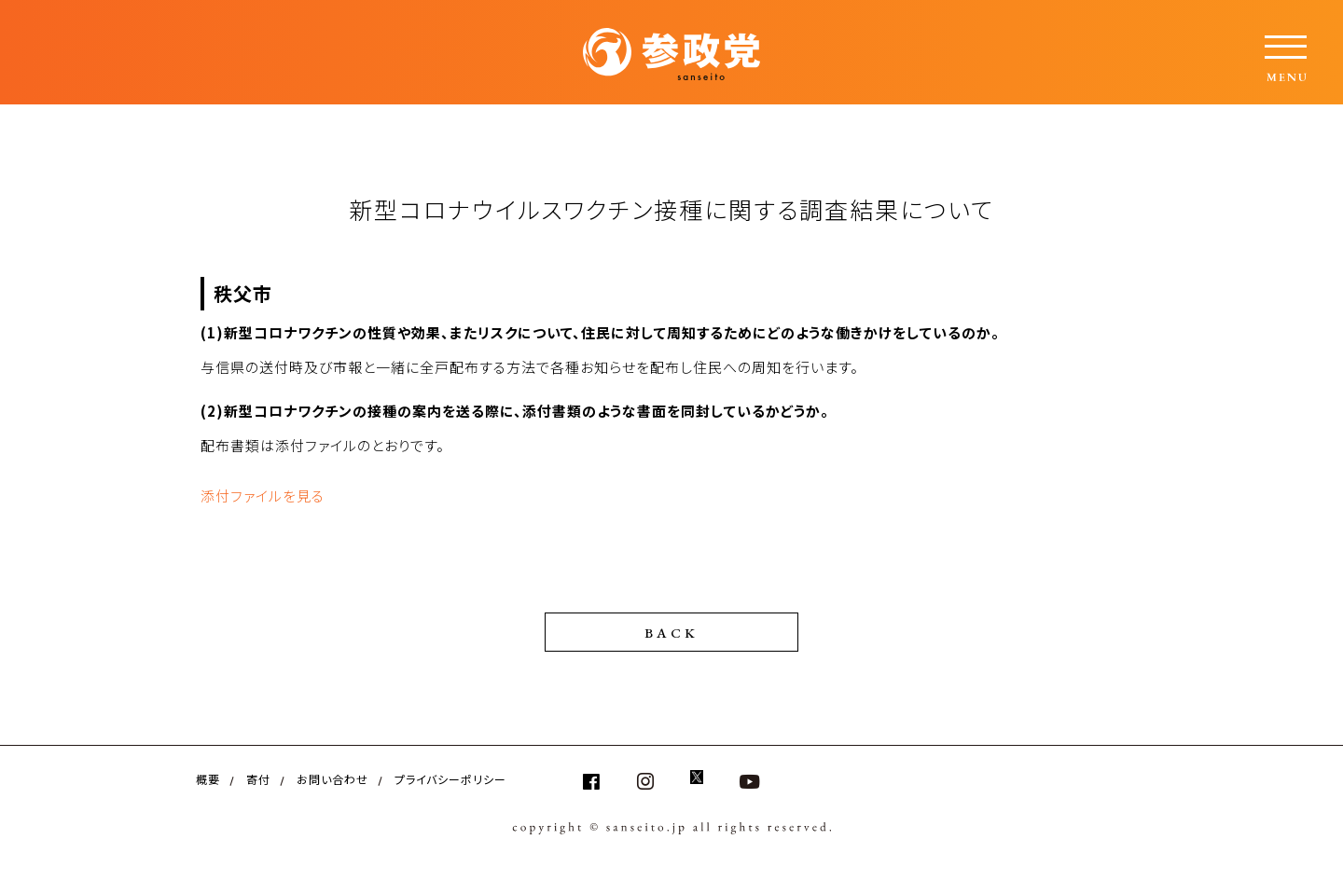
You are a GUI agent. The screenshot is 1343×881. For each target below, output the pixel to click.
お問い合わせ (332, 779)
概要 (208, 779)
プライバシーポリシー (450, 779)
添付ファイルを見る (263, 495)
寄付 (258, 779)
